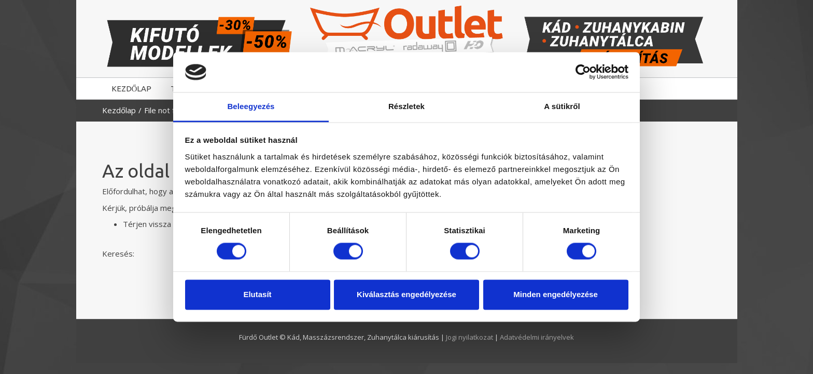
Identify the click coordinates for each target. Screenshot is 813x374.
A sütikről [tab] (562, 106)
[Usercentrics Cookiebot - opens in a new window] (583, 72)
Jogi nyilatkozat (470, 337)
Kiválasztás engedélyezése (406, 294)
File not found (168, 110)
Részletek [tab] (406, 106)
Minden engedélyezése (555, 294)
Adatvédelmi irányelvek (537, 337)
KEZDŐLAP (131, 88)
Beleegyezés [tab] (250, 106)
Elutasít (257, 294)
